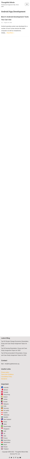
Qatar (5, 424)
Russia (5, 446)
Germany (6, 408)
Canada (6, 392)
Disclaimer (4, 378)
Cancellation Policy (6, 376)
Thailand (6, 449)
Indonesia (6, 415)
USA (5, 436)
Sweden (6, 417)
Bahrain (6, 390)
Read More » (10, 33)
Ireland (5, 397)
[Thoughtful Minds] (10, 4)
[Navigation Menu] (27, 4)
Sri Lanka (6, 410)
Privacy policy (5, 372)
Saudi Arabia (7, 426)
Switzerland (7, 442)
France (6, 438)
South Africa (7, 440)
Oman (5, 421)
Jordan (5, 399)
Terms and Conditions (7, 374)
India (5, 406)
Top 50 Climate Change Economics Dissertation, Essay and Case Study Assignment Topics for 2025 (15, 343)
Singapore (6, 429)
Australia (5, 387)
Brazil (5, 444)
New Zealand (7, 419)
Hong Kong (7, 394)
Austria (5, 412)
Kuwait (5, 401)
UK (4, 433)
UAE (5, 431)
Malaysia (6, 404)
